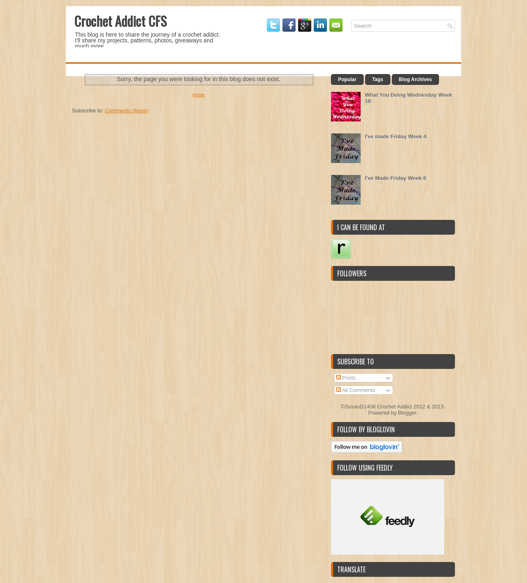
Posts (346, 378)
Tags (377, 79)
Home (199, 94)
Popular (347, 79)
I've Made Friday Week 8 (395, 178)
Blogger (407, 413)
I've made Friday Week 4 (396, 136)
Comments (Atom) (126, 110)
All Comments (355, 390)
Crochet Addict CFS (120, 20)
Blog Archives (415, 79)
